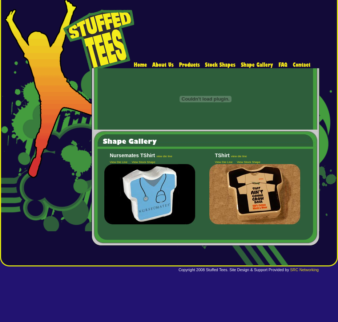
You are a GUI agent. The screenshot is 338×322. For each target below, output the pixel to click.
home (142, 65)
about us (163, 65)
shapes (220, 65)
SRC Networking (304, 270)
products (189, 65)
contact (300, 65)
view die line (164, 156)
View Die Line (119, 162)
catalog (256, 65)
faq (282, 65)
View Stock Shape (143, 162)
